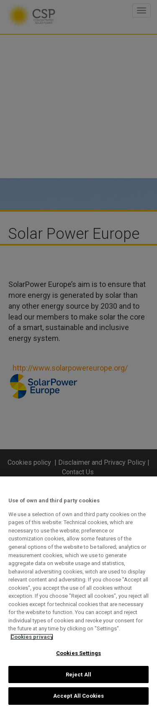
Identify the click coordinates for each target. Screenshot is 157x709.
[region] (78, 592)
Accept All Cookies (78, 696)
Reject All (78, 674)
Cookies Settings (78, 653)
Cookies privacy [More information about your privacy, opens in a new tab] (31, 637)
